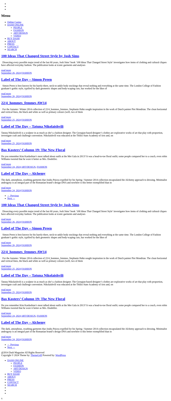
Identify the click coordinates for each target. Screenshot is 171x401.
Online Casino (14, 22)
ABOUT (11, 41)
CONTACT (13, 46)
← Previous (13, 195)
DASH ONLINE (15, 25)
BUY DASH (13, 38)
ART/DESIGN (20, 33)
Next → (11, 198)
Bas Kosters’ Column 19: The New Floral (33, 150)
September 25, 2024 (11, 120)
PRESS (10, 44)
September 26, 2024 (11, 73)
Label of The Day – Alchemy (23, 173)
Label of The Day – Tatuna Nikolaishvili (32, 126)
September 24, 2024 (11, 167)
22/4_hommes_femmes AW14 (24, 103)
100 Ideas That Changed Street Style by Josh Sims (40, 56)
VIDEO (17, 35)
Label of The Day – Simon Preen (26, 79)
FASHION (18, 30)
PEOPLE (17, 27)
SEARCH (12, 49)
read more (6, 70)
